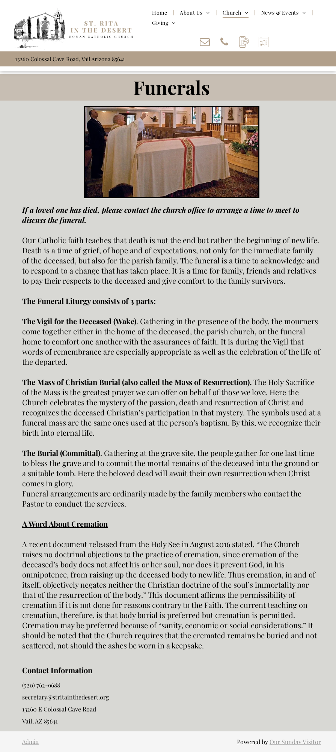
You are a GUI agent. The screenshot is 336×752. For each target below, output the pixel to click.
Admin (30, 741)
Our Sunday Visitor (295, 742)
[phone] (224, 43)
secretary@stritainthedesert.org (65, 697)
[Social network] (244, 43)
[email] (204, 43)
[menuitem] (160, 12)
